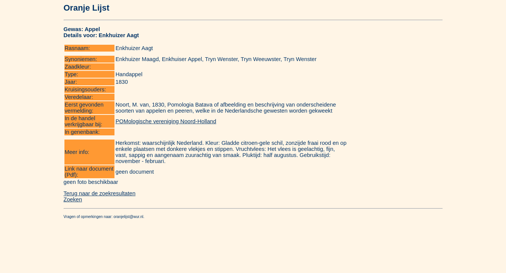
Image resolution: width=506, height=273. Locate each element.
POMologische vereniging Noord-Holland (166, 121)
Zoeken (73, 199)
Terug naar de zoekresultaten (100, 193)
